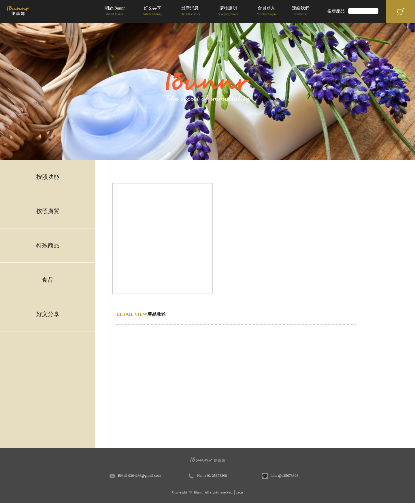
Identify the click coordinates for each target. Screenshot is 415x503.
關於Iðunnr (114, 11)
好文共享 (152, 11)
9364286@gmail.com (144, 475)
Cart (400, 11)
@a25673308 (288, 475)
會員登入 (266, 11)
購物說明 (228, 11)
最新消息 (189, 11)
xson (239, 492)
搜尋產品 (336, 11)
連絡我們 (300, 11)
